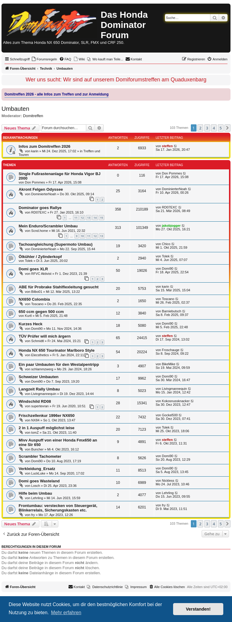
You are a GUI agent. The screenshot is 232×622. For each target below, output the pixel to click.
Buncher (37, 449)
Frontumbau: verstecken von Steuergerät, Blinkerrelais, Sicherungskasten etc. (58, 507)
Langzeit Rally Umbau (39, 389)
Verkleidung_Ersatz (37, 468)
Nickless (168, 480)
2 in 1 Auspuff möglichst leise (47, 428)
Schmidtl (37, 341)
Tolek (29, 260)
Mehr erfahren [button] (66, 612)
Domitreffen (33, 116)
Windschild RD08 (35, 401)
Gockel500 (170, 415)
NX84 (35, 420)
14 (94, 218)
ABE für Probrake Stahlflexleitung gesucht (59, 287)
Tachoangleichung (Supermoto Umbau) (56, 244)
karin (34, 151)
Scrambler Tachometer (40, 456)
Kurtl (28, 315)
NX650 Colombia (34, 299)
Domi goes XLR (33, 269)
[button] (227, 128)
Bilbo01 (36, 291)
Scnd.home (39, 230)
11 (75, 218)
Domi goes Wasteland (39, 481)
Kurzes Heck (30, 324)
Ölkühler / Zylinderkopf (40, 256)
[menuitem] (44, 59)
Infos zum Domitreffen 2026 (44, 146)
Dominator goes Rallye (40, 207)
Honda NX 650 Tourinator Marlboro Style (57, 350)
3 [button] (207, 128)
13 (88, 218)
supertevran (40, 406)
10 (82, 236)
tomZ (35, 432)
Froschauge (170, 350)
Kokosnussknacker (176, 401)
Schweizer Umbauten (39, 377)
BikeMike (169, 364)
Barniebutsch (171, 311)
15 (101, 218)
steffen (167, 146)
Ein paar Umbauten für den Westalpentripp (59, 364)
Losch (35, 485)
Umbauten (15, 108)
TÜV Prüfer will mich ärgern (45, 336)
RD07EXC (39, 212)
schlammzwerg (42, 369)
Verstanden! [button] (198, 609)
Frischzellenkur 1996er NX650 (47, 415)
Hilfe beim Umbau (35, 493)
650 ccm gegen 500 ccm (41, 311)
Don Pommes (35, 182)
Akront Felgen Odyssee (41, 189)
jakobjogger (171, 225)
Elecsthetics (40, 355)
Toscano (37, 304)
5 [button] (221, 128)
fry (33, 515)
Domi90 (167, 268)
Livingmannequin (43, 394)
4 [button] (214, 128)
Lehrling (37, 498)
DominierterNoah (43, 194)
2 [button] (200, 128)
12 (82, 218)
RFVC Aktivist (41, 273)
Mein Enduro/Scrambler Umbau (48, 226)
